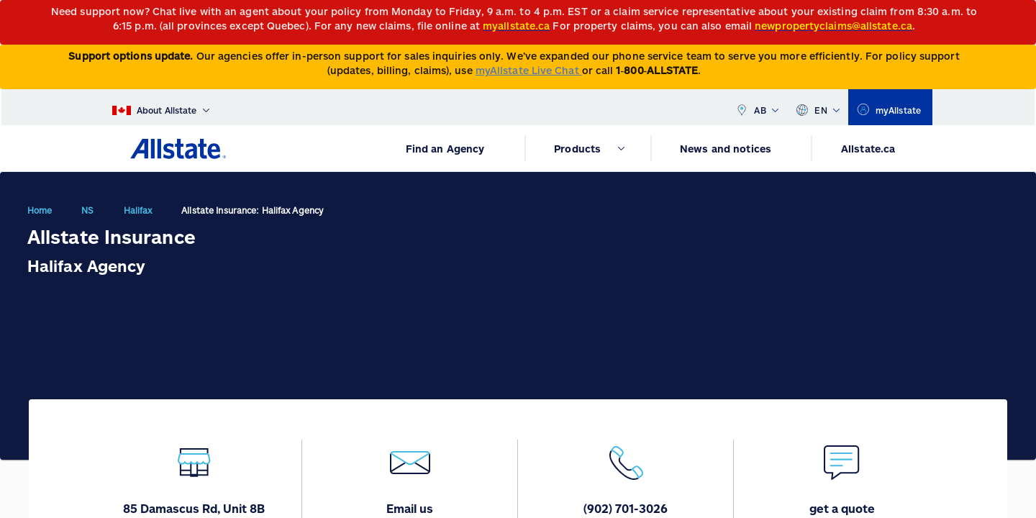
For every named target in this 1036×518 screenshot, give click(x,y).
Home (39, 210)
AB (757, 107)
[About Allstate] (161, 107)
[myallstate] (890, 107)
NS (87, 210)
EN (817, 107)
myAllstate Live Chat (529, 70)
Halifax (138, 210)
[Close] (1022, 15)
